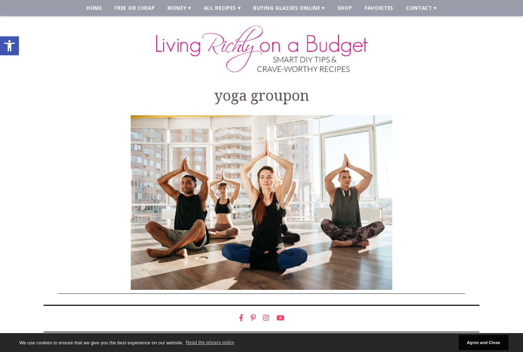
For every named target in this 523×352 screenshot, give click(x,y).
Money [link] (176, 7)
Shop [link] (344, 7)
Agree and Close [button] (483, 342)
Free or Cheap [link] (134, 7)
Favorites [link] (379, 7)
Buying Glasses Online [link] (286, 7)
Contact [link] (419, 7)
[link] (9, 45)
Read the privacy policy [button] (210, 342)
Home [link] (94, 7)
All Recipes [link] (220, 7)
